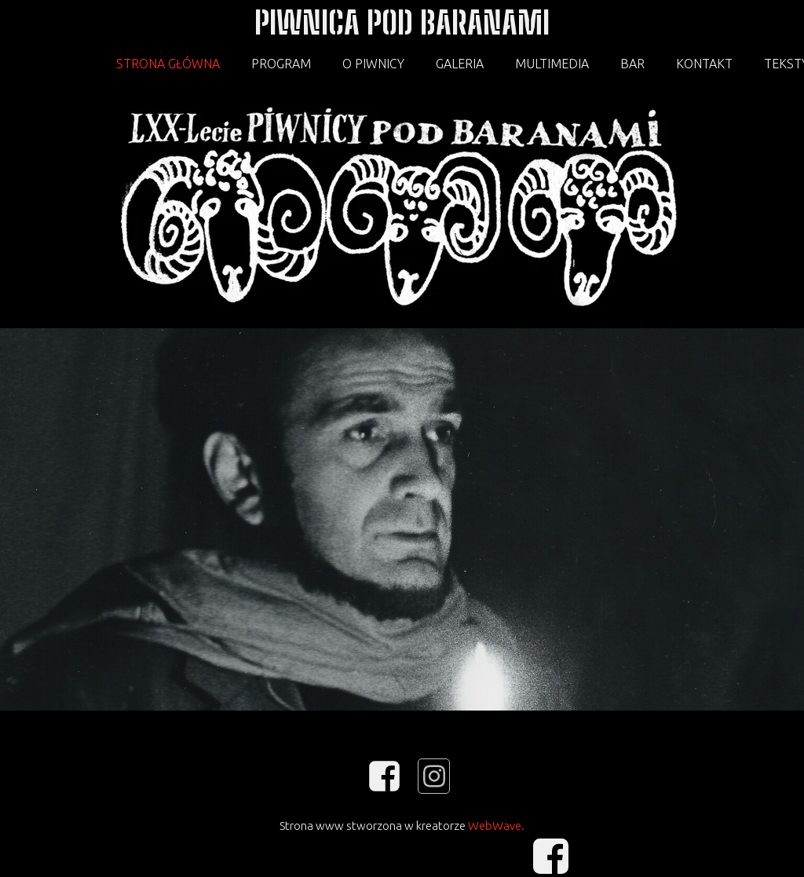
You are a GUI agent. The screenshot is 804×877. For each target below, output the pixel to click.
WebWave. (496, 825)
